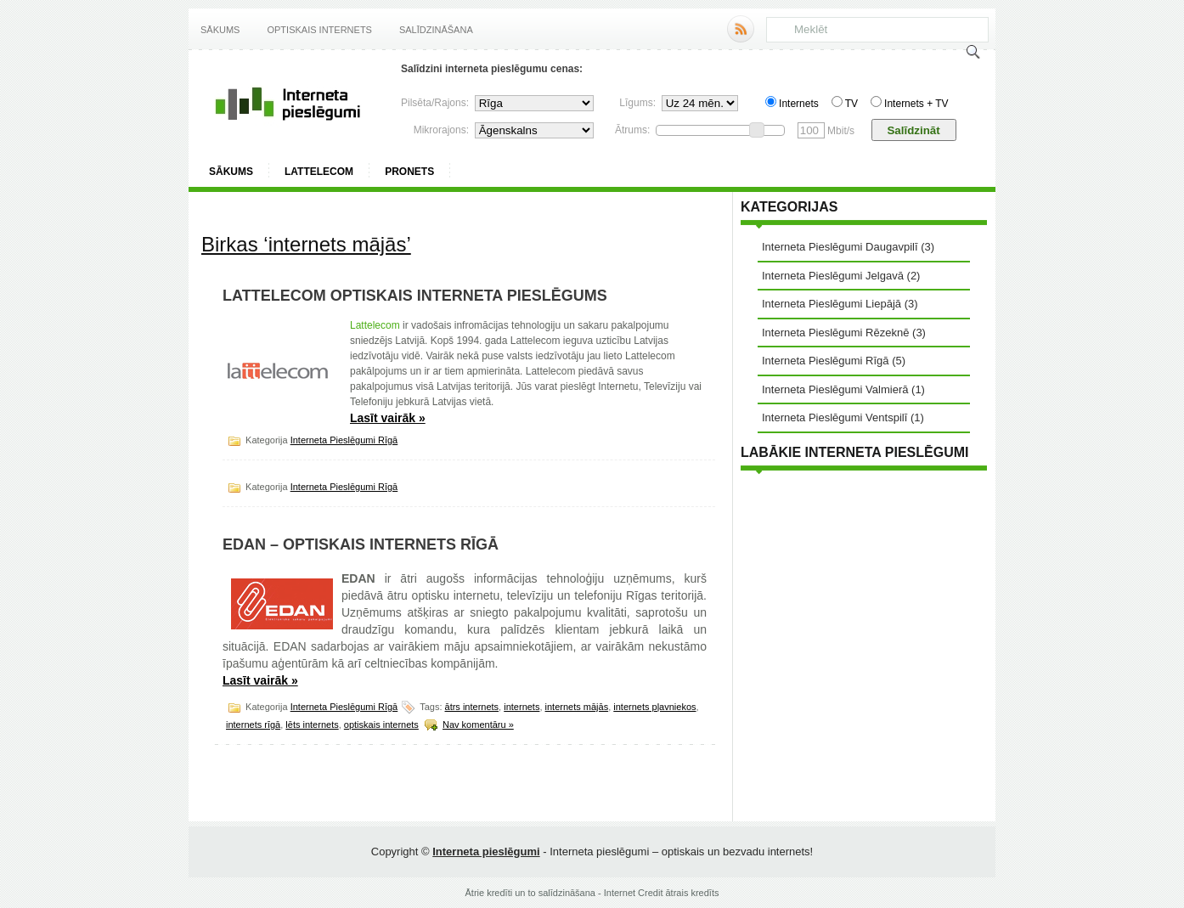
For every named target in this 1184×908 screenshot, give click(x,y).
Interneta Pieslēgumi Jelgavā (833, 275)
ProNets (409, 172)
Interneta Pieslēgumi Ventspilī (834, 417)
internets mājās (577, 707)
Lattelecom (319, 172)
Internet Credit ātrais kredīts (661, 893)
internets (521, 707)
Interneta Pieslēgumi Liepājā (831, 303)
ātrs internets (472, 707)
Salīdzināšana (436, 30)
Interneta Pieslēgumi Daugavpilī (840, 246)
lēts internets (311, 724)
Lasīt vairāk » (388, 418)
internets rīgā (253, 724)
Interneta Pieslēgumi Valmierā (835, 389)
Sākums (220, 30)
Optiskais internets (319, 30)
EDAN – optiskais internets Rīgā (361, 544)
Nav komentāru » (478, 724)
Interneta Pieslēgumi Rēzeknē (835, 332)
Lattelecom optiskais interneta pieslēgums (415, 295)
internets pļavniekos (654, 707)
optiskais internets (381, 724)
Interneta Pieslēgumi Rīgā (344, 440)
